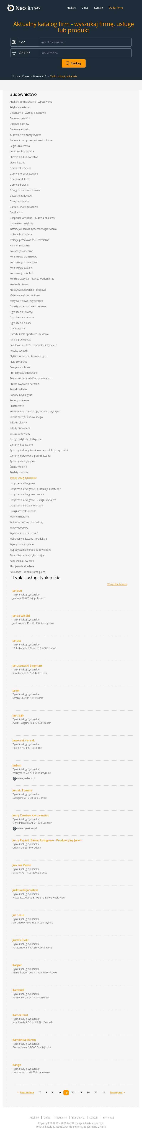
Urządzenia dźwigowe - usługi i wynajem (33, 500)
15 (95, 1092)
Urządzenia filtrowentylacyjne (26, 505)
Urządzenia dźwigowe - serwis (27, 494)
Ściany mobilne (18, 466)
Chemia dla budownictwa (24, 157)
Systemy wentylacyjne (22, 461)
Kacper (17, 965)
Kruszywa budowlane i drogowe (28, 289)
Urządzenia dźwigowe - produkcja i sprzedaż (35, 489)
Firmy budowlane (19, 201)
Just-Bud (18, 915)
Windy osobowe (19, 527)
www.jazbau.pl (26, 778)
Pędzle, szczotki (19, 350)
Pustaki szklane (18, 389)
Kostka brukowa (19, 284)
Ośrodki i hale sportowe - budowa (29, 334)
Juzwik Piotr (20, 940)
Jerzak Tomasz (22, 790)
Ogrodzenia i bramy (21, 312)
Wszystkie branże (117, 584)
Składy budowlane (20, 428)
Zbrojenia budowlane (22, 566)
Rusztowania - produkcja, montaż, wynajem (35, 411)
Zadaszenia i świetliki (22, 560)
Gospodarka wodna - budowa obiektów (32, 217)
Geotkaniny (16, 212)
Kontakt (98, 7)
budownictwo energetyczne (25, 135)
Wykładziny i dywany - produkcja (28, 538)
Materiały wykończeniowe (25, 295)
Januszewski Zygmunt (27, 666)
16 (103, 1092)
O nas (85, 7)
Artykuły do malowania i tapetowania (31, 101)
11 (67, 1092)
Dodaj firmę (116, 7)
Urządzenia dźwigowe (22, 483)
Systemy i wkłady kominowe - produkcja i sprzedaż (39, 450)
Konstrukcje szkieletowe (24, 262)
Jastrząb (18, 715)
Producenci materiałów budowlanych (31, 378)
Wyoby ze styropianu (22, 544)
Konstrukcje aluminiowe (23, 256)
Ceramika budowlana (22, 151)
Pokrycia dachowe (20, 367)
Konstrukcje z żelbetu (22, 273)
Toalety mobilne (19, 472)
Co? (22, 42)
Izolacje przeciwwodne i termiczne (29, 240)
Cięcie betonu (17, 162)
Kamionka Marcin (24, 1040)
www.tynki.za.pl (27, 828)
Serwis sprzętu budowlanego (26, 417)
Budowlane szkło (19, 129)
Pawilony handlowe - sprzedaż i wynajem (33, 345)
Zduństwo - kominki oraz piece (27, 572)
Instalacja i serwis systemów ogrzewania (33, 229)
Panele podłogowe (20, 339)
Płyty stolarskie (18, 361)
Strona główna (20, 76)
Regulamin (61, 1117)
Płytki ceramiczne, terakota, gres (28, 356)
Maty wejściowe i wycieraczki (26, 300)
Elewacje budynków (21, 195)
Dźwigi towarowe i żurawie (25, 190)
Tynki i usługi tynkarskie (23, 477)
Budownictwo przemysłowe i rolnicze (31, 140)
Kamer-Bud (20, 1015)
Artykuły (71, 7)
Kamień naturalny (20, 245)
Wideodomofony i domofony (26, 522)
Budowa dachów (19, 123)
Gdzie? (24, 52)
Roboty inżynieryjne (21, 395)
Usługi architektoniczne (23, 511)
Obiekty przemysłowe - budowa (28, 306)
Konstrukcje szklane (21, 267)
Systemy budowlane (21, 444)
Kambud (18, 990)
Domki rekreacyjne (20, 168)
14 (88, 1092)
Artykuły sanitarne (20, 107)
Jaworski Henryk (23, 740)
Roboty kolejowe (19, 400)
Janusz (16, 641)
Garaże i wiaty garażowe (24, 206)
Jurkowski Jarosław (25, 890)
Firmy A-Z (108, 1117)
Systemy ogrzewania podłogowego (30, 455)
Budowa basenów (20, 118)
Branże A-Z (39, 76)
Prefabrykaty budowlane (24, 372)
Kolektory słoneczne (21, 251)
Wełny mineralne (19, 516)
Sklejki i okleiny (18, 422)
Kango (16, 1065)
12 (72, 1092)
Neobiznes (24, 7)
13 (80, 1092)
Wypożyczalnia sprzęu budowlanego (30, 549)
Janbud (17, 591)
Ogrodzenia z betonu (22, 317)
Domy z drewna (19, 184)
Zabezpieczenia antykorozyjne (27, 555)
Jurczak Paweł (21, 865)
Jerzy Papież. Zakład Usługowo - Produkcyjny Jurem (47, 840)
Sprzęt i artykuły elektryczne (26, 439)
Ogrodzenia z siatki (21, 323)
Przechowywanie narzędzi (24, 383)
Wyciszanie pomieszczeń (24, 533)
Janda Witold (21, 616)
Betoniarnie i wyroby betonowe (28, 112)
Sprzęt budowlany (20, 433)
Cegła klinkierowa (20, 146)
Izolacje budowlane (21, 234)
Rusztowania (17, 406)
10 (59, 1092)
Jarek (15, 691)
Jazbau (16, 765)
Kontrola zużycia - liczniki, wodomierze (32, 278)
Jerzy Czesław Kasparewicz (30, 815)
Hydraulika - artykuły (21, 223)
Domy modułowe (20, 179)
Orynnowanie (17, 328)
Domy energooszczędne (24, 173)
